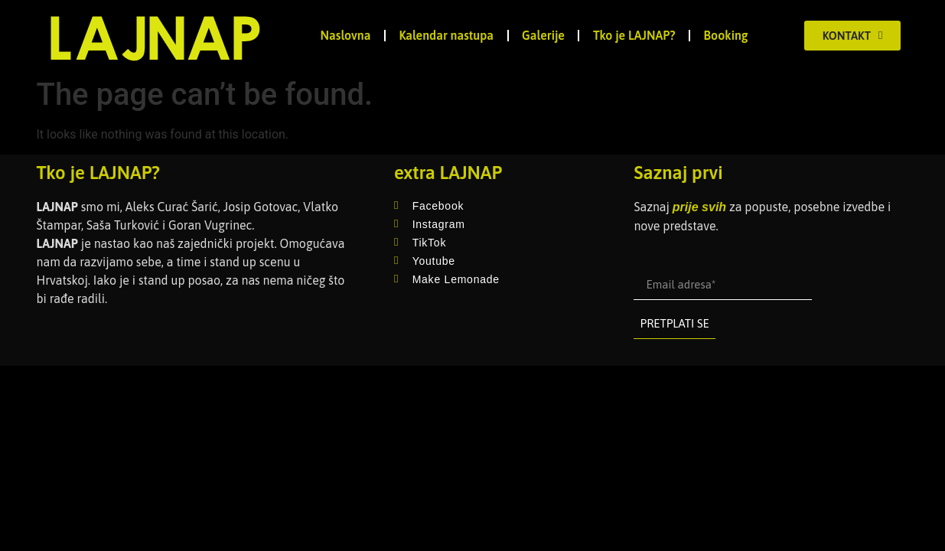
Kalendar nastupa (446, 35)
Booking (726, 35)
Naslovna (346, 35)
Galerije (543, 35)
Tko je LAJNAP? (634, 35)
